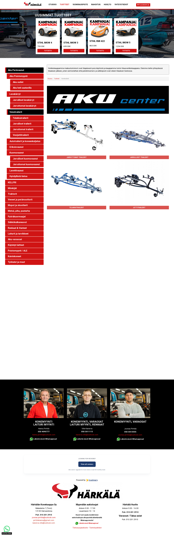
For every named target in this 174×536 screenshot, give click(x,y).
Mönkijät (12, 188)
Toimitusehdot (95, 528)
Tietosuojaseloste (80, 528)
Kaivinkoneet (14, 256)
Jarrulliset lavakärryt (23, 100)
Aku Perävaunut (16, 70)
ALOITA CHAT (6, 533)
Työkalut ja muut (16, 262)
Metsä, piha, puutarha (19, 211)
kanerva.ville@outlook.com (87, 435)
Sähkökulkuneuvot (17, 222)
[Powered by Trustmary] (87, 480)
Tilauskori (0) (143, 5)
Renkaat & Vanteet (17, 228)
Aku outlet (18, 82)
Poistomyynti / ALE (17, 250)
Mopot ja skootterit (18, 205)
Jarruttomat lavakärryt (24, 105)
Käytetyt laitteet (16, 245)
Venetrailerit (16, 112)
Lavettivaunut (16, 170)
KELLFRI (12, 182)
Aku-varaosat (15, 239)
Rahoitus (96, 4)
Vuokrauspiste (80, 4)
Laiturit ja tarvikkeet (18, 233)
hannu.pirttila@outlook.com (43, 435)
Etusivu (52, 4)
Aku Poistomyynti (19, 76)
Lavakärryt (15, 94)
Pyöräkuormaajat (17, 216)
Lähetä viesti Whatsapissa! (89, 523)
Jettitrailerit (139, 207)
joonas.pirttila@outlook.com (130, 435)
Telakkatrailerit (76, 207)
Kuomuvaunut (17, 152)
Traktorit (12, 194)
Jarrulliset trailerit (139, 157)
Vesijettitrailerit (21, 135)
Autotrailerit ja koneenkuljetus (25, 141)
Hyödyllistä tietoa (18, 176)
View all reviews (87, 464)
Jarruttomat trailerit (77, 157)
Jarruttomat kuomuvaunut (26, 164)
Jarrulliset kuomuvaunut (25, 158)
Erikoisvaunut (16, 147)
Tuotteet (64, 4)
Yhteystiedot (121, 4)
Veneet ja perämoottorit (20, 199)
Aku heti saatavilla (22, 87)
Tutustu (48, 51)
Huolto (107, 4)
